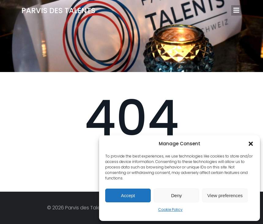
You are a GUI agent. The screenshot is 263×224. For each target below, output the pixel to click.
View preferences (225, 195)
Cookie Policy (170, 209)
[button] (251, 144)
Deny (176, 195)
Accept (128, 195)
